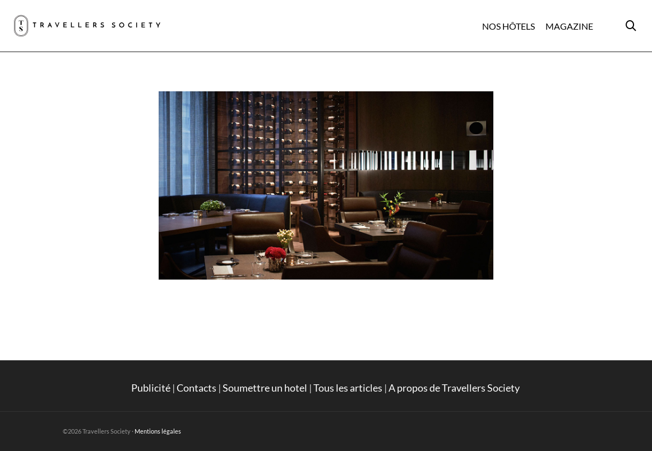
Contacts (196, 388)
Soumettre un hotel (265, 388)
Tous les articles (347, 388)
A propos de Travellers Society (455, 388)
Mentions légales (158, 431)
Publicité (150, 388)
